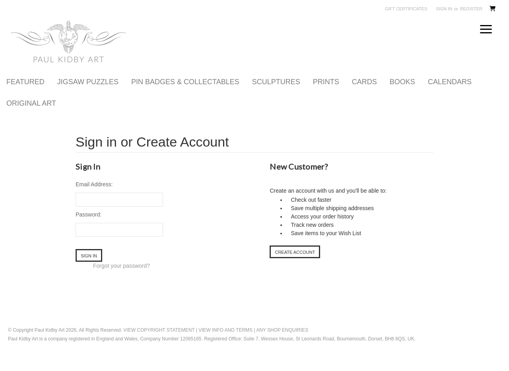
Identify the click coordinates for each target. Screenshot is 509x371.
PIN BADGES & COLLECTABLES (185, 92)
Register (471, 8)
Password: (88, 224)
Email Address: (94, 194)
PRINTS (326, 92)
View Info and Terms (225, 340)
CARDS (364, 92)
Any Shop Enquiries (282, 340)
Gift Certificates (406, 8)
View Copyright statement (158, 340)
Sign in (444, 8)
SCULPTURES (276, 92)
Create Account (295, 262)
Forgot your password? (121, 275)
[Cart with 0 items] (492, 9)
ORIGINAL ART (31, 113)
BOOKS (402, 92)
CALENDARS (450, 92)
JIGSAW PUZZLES (88, 92)
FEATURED (25, 92)
